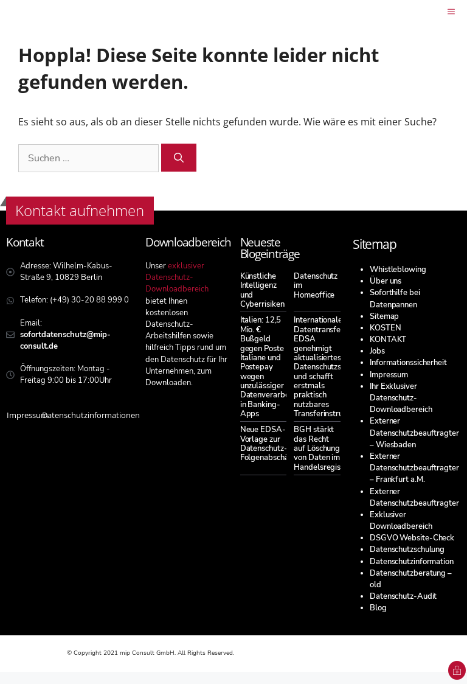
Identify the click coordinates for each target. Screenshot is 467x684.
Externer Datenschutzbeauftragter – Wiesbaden (414, 433)
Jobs (377, 351)
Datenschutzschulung (407, 549)
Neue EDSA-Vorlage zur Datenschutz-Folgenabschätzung (274, 443)
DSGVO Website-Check (412, 537)
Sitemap (384, 316)
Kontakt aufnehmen (79, 210)
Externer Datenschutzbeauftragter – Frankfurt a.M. (414, 468)
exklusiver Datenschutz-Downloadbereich (177, 277)
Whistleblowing (398, 269)
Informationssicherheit (408, 362)
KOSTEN (385, 328)
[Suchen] (178, 158)
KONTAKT (388, 339)
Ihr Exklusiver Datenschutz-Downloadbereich (401, 398)
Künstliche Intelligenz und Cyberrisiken (262, 290)
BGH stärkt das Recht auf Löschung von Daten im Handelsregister (322, 448)
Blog (378, 607)
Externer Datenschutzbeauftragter (414, 497)
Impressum (389, 374)
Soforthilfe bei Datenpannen (395, 298)
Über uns (385, 281)
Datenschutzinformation (412, 561)
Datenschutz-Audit (403, 596)
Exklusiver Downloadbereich (401, 520)
